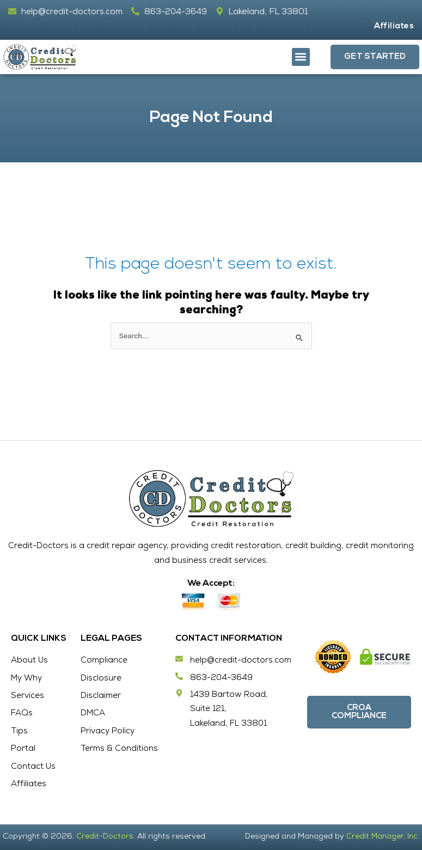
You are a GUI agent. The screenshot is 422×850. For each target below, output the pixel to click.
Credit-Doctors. (105, 837)
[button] (301, 57)
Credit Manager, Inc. (382, 837)
